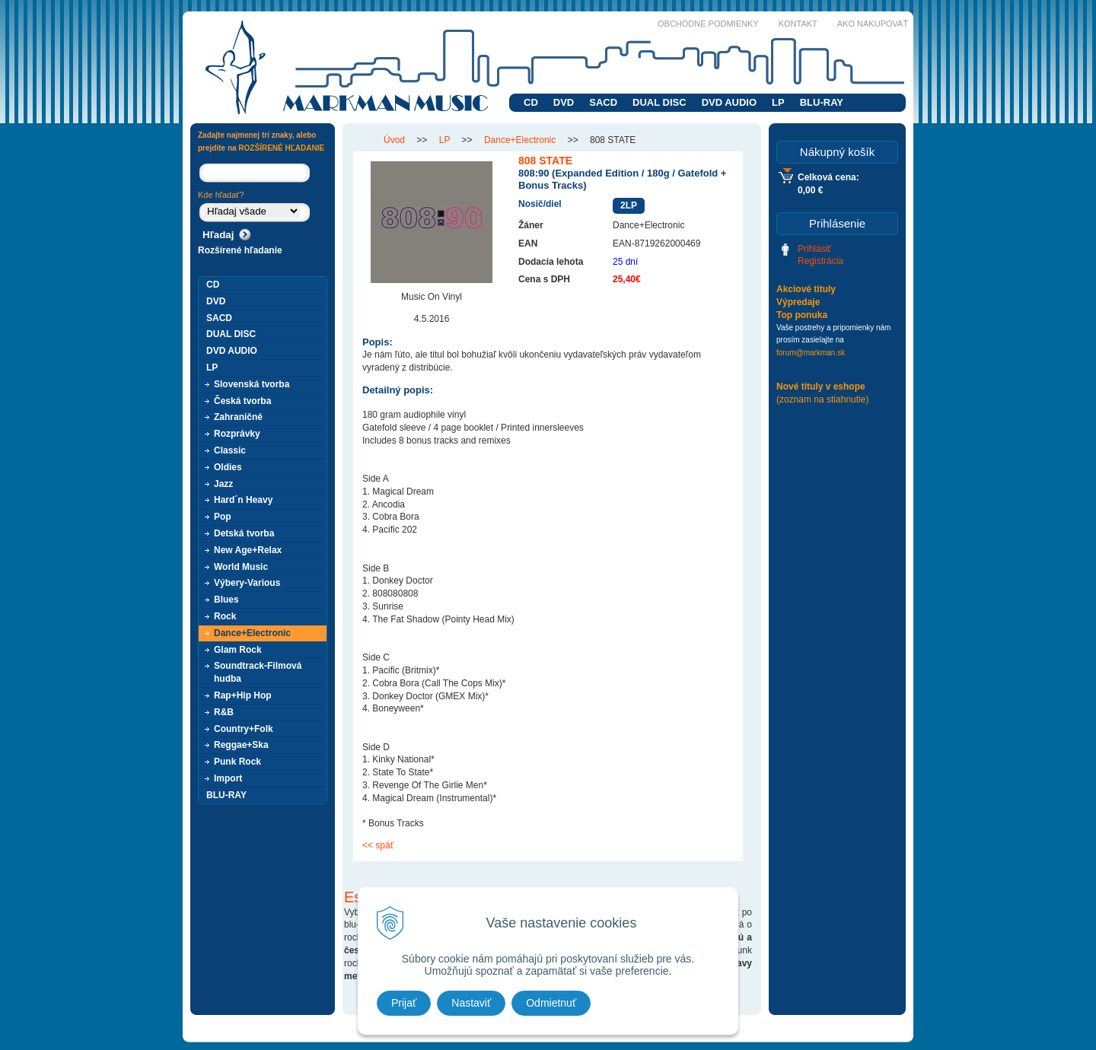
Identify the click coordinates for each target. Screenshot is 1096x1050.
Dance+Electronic (252, 633)
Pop (222, 516)
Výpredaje (798, 302)
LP (778, 102)
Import (228, 778)
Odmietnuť (551, 1003)
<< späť (377, 845)
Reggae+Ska (241, 745)
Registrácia (820, 261)
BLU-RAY (821, 102)
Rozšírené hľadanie (240, 250)
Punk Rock (237, 761)
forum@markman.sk (810, 352)
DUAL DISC (659, 102)
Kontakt (798, 23)
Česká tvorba (242, 401)
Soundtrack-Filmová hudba (257, 672)
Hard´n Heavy (243, 500)
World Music (241, 567)
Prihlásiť (814, 248)
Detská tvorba (244, 533)
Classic (230, 450)
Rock (225, 616)
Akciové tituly (806, 289)
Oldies (228, 467)
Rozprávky (237, 433)
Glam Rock (238, 649)
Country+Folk (243, 729)
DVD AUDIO (729, 102)
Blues (226, 599)
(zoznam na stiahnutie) (822, 399)
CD (531, 102)
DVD (563, 102)
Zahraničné (238, 417)
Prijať (403, 1003)
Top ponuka (801, 315)
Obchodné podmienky (708, 23)
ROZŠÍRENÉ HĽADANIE (281, 148)
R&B (224, 712)
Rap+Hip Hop (243, 695)
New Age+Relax (248, 550)
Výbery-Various (247, 583)
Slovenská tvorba (251, 384)
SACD (603, 102)
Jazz (223, 484)
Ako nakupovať (872, 23)
